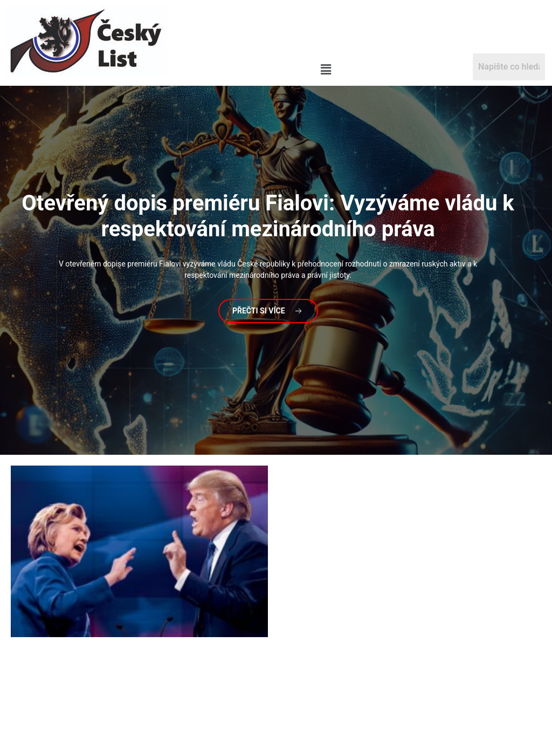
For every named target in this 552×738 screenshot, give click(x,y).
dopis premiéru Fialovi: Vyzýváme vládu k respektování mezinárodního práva (268, 216)
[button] (325, 70)
